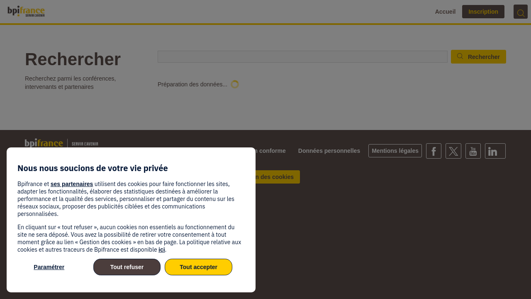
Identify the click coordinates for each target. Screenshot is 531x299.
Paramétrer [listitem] (49, 267)
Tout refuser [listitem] (127, 267)
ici (161, 249)
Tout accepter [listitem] (198, 267)
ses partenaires (72, 184)
